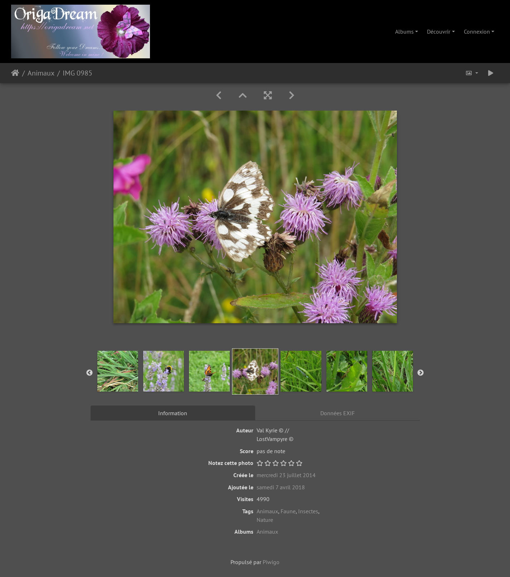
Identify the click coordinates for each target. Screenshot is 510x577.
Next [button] (420, 373)
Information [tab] (172, 413)
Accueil (15, 73)
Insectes (308, 511)
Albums (404, 31)
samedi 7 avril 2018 (281, 487)
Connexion (477, 31)
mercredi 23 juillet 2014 (286, 475)
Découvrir (438, 31)
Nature (265, 519)
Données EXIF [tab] (337, 413)
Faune (288, 511)
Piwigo (271, 562)
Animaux (41, 73)
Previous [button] (89, 373)
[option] (118, 371)
